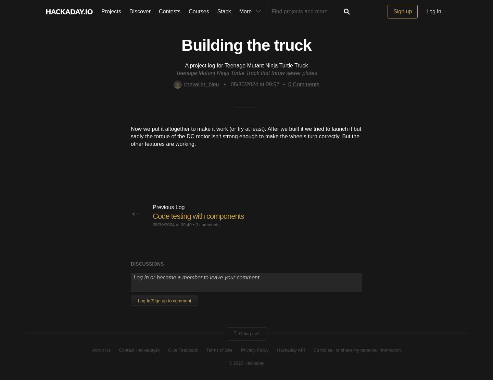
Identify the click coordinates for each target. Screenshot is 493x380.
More (251, 12)
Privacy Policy (255, 350)
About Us (101, 350)
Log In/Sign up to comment (164, 300)
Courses (199, 11)
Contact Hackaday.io (139, 350)
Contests (169, 11)
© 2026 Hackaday (246, 363)
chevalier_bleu (196, 84)
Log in (433, 11)
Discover (140, 11)
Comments (303, 84)
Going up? (246, 334)
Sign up (402, 11)
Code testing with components (198, 216)
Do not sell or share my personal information (357, 350)
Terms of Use (219, 350)
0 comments (208, 224)
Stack (224, 11)
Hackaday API (291, 350)
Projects (111, 11)
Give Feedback (183, 350)
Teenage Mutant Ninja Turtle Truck (266, 65)
